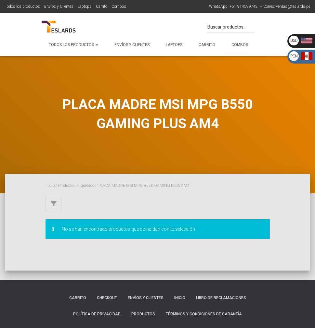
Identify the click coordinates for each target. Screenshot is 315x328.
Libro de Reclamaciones (221, 298)
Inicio (50, 185)
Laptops (85, 6)
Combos (119, 6)
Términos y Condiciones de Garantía (204, 314)
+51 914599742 (244, 6)
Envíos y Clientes (58, 6)
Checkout (107, 298)
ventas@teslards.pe (293, 6)
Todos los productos (22, 6)
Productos (143, 314)
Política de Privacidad (97, 314)
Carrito (101, 6)
